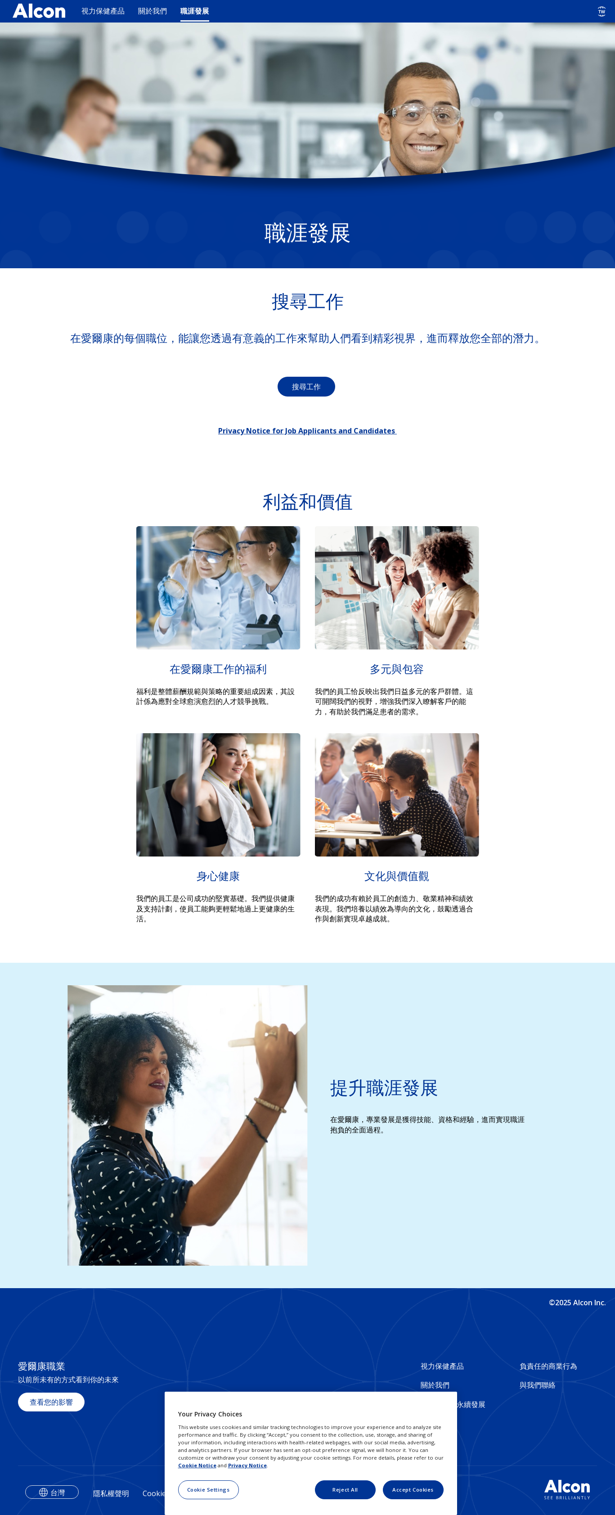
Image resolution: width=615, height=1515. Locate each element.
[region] (311, 1453)
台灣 (57, 1492)
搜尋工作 (306, 387)
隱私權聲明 (111, 1493)
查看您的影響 (51, 1402)
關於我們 (152, 11)
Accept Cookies (413, 1489)
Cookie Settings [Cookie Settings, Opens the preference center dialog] (208, 1489)
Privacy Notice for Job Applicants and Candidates (307, 431)
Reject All (345, 1489)
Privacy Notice (247, 1465)
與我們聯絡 (538, 1385)
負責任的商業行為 (548, 1366)
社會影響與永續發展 (453, 1404)
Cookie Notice (197, 1465)
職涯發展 (194, 11)
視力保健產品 (103, 11)
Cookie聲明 (161, 1493)
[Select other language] (602, 11)
